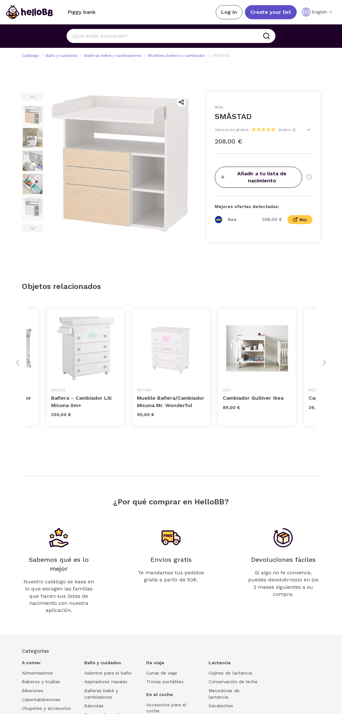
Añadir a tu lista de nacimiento (253, 177)
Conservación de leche (233, 681)
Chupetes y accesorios (46, 708)
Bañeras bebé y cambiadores (112, 55)
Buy (300, 219)
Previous (32, 97)
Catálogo (30, 55)
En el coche (159, 694)
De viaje (155, 662)
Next (32, 228)
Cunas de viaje (161, 672)
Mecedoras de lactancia (224, 694)
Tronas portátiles (165, 681)
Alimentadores (37, 672)
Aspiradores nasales (105, 681)
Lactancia (219, 662)
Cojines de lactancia (230, 672)
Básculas (94, 705)
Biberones (32, 690)
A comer (31, 662)
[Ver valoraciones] (308, 130)
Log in (229, 12)
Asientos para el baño (108, 672)
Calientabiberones (41, 699)
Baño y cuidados (61, 55)
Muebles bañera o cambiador (176, 55)
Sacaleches (221, 705)
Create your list (270, 12)
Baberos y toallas (41, 681)
